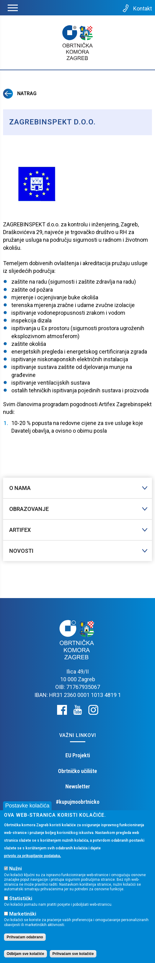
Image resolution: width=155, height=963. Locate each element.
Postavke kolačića (27, 808)
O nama (20, 488)
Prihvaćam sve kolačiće (73, 956)
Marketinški (22, 916)
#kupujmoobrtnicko (77, 802)
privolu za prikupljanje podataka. (32, 858)
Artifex (20, 530)
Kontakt (137, 8)
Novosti (21, 551)
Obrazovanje (29, 509)
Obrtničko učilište (77, 771)
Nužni (15, 871)
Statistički (20, 901)
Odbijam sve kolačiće (25, 956)
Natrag (20, 93)
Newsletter (77, 786)
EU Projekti (77, 755)
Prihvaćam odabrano (25, 939)
